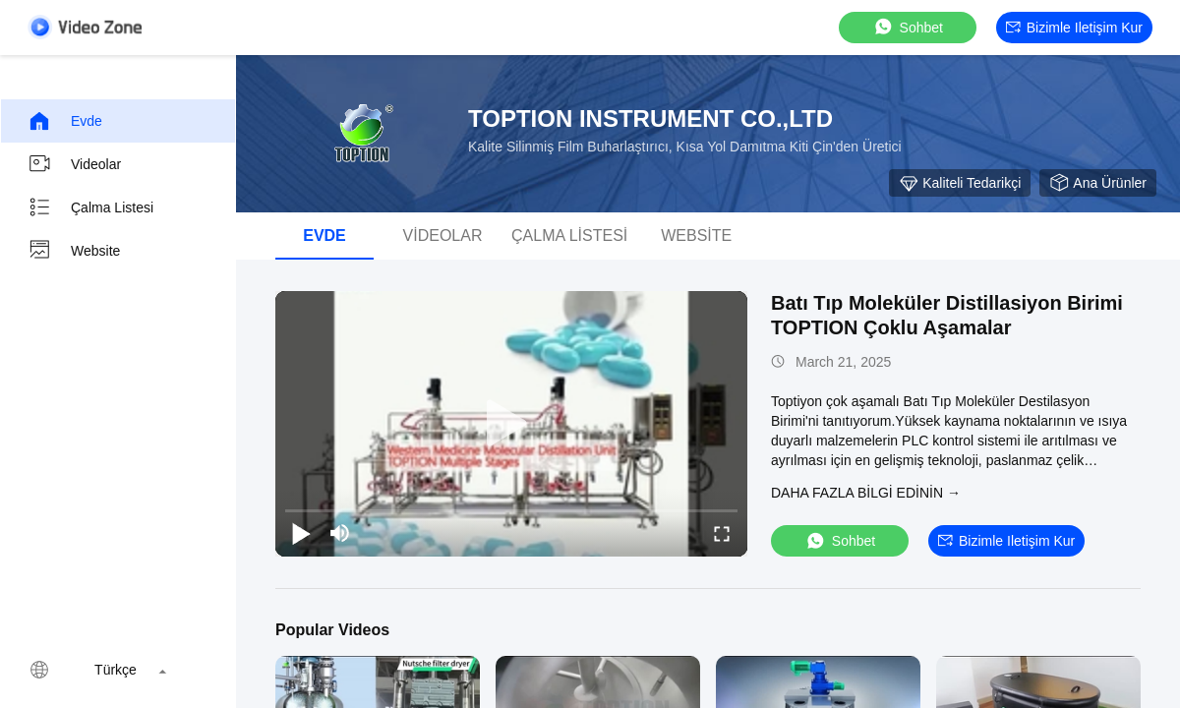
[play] (511, 423)
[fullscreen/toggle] (721, 533)
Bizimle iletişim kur (1074, 27)
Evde (65, 121)
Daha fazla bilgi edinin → (866, 493)
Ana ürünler (1098, 183)
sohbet (907, 27)
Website (74, 251)
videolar (74, 164)
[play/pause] (301, 533)
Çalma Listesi (90, 207)
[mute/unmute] (340, 533)
